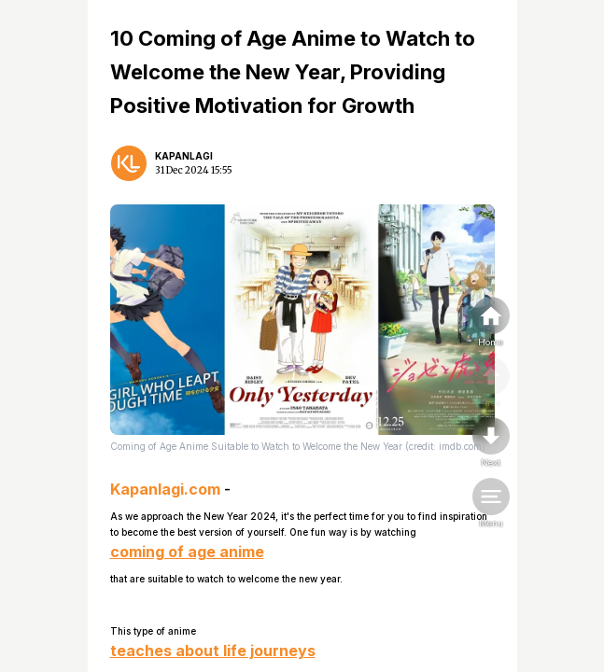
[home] (491, 323)
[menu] (491, 504)
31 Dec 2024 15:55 (193, 170)
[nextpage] (491, 443)
